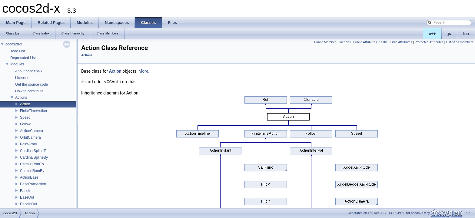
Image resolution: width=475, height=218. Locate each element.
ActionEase (29, 177)
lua (466, 33)
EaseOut (27, 197)
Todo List (17, 51)
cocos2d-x (13, 44)
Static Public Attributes (395, 42)
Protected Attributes (429, 42)
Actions (21, 97)
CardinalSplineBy (34, 157)
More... (144, 71)
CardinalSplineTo (34, 151)
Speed (25, 117)
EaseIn (25, 191)
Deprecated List (23, 58)
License (21, 78)
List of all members (459, 42)
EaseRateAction (33, 184)
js (449, 33)
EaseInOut (28, 204)
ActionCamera (31, 131)
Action (25, 104)
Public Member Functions (332, 42)
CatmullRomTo (32, 164)
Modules (17, 64)
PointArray (28, 144)
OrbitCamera (30, 137)
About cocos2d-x (28, 71)
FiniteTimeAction (33, 111)
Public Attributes (365, 42)
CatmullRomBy (32, 171)
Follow (25, 124)
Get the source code (31, 84)
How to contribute (29, 91)
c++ (432, 33)
